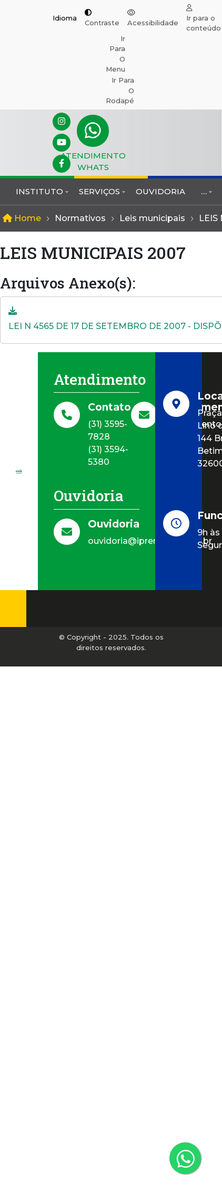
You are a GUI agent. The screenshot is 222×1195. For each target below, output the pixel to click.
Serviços (99, 191)
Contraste (102, 22)
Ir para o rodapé (120, 90)
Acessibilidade (152, 22)
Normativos (80, 218)
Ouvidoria (160, 191)
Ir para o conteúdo (203, 23)
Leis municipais (152, 218)
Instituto (39, 191)
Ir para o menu (115, 54)
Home (22, 218)
